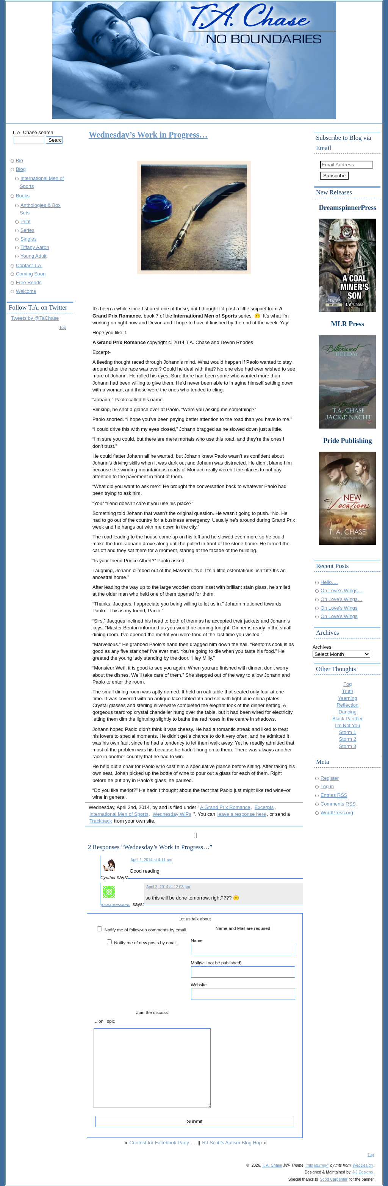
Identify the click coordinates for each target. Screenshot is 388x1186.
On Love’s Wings (339, 608)
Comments (338, 804)
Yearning (347, 698)
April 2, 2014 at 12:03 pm (168, 887)
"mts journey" (317, 1165)
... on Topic (104, 1021)
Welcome (26, 291)
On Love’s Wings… (342, 590)
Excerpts (264, 807)
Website (243, 991)
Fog (347, 684)
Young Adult (33, 256)
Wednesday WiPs (172, 814)
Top (62, 327)
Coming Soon (30, 274)
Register (330, 778)
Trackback (100, 821)
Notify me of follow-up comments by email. (146, 929)
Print (25, 221)
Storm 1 (347, 732)
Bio (19, 160)
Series (27, 230)
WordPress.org (337, 812)
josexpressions (115, 904)
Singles (28, 239)
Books (23, 196)
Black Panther (347, 718)
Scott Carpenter (333, 1179)
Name (243, 946)
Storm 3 (347, 746)
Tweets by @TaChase (35, 318)
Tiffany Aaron (34, 247)
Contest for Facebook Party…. (162, 1142)
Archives (322, 647)
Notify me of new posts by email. (146, 942)
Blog (21, 169)
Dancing (348, 712)
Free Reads (29, 282)
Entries (334, 795)
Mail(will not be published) (243, 969)
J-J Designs (362, 1172)
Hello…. (329, 582)
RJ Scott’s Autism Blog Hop (232, 1142)
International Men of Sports (119, 814)
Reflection (347, 705)
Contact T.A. (29, 265)
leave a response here (241, 814)
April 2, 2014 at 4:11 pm (151, 860)
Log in (327, 786)
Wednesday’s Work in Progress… (148, 134)
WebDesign (362, 1165)
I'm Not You (347, 725)
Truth (347, 691)
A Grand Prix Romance (225, 807)
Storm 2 (347, 739)
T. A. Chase (272, 1165)
